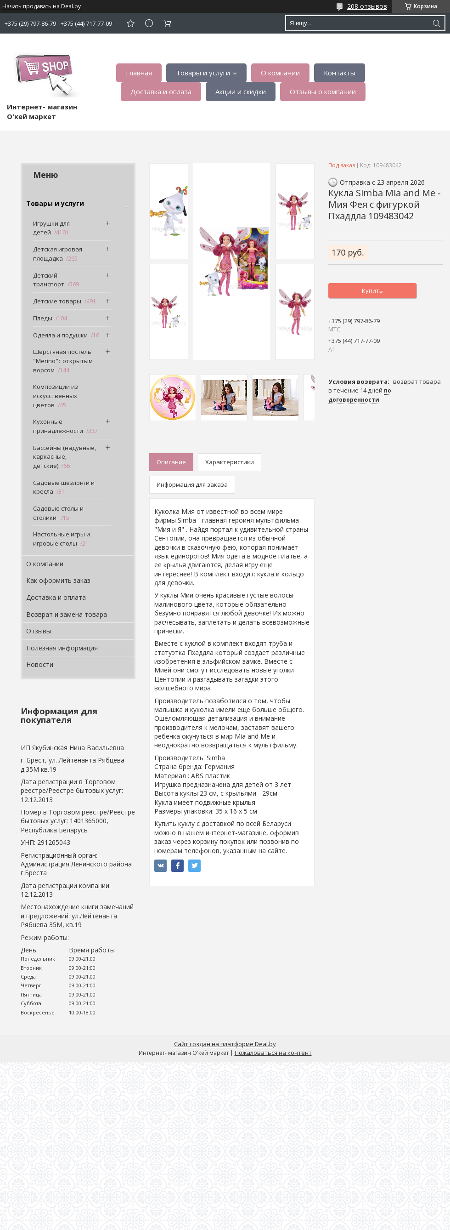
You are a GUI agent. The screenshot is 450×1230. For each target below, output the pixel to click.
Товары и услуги (203, 72)
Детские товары (57, 301)
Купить (372, 290)
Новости (39, 664)
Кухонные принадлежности (58, 426)
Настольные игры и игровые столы (61, 538)
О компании (280, 72)
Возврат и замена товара (66, 614)
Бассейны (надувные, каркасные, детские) (64, 457)
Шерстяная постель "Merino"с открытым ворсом (63, 360)
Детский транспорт (48, 280)
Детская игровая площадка (57, 253)
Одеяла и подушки (60, 335)
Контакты (339, 72)
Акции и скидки (240, 91)
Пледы (42, 318)
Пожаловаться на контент (273, 1052)
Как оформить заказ (58, 580)
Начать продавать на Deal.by (41, 6)
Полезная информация (62, 647)
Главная (139, 72)
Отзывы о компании (323, 91)
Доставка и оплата (160, 91)
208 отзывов (367, 6)
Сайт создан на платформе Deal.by (225, 1044)
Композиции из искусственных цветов (55, 395)
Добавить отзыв (130, 23)
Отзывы (38, 630)
